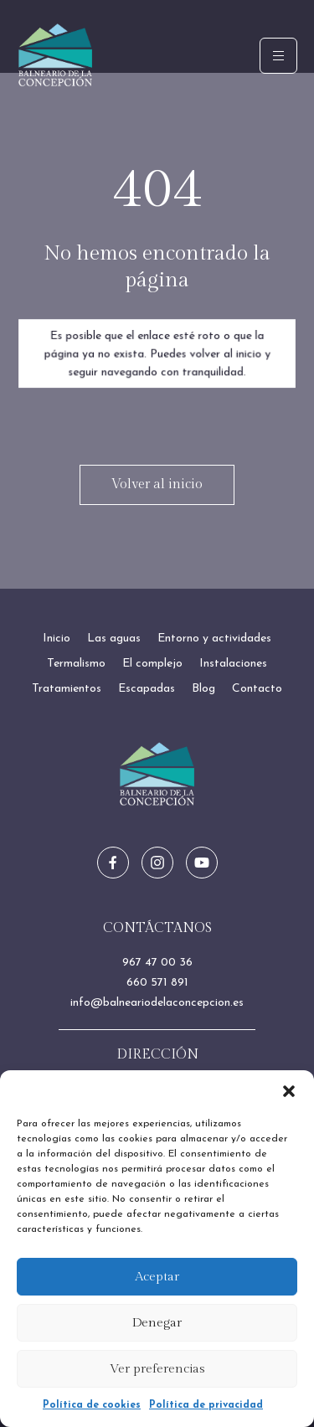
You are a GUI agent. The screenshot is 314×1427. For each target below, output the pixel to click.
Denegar (157, 1323)
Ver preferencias (157, 1369)
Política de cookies (92, 1405)
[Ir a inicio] (157, 774)
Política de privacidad (206, 1405)
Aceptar (157, 1277)
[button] (289, 1091)
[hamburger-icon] (278, 56)
